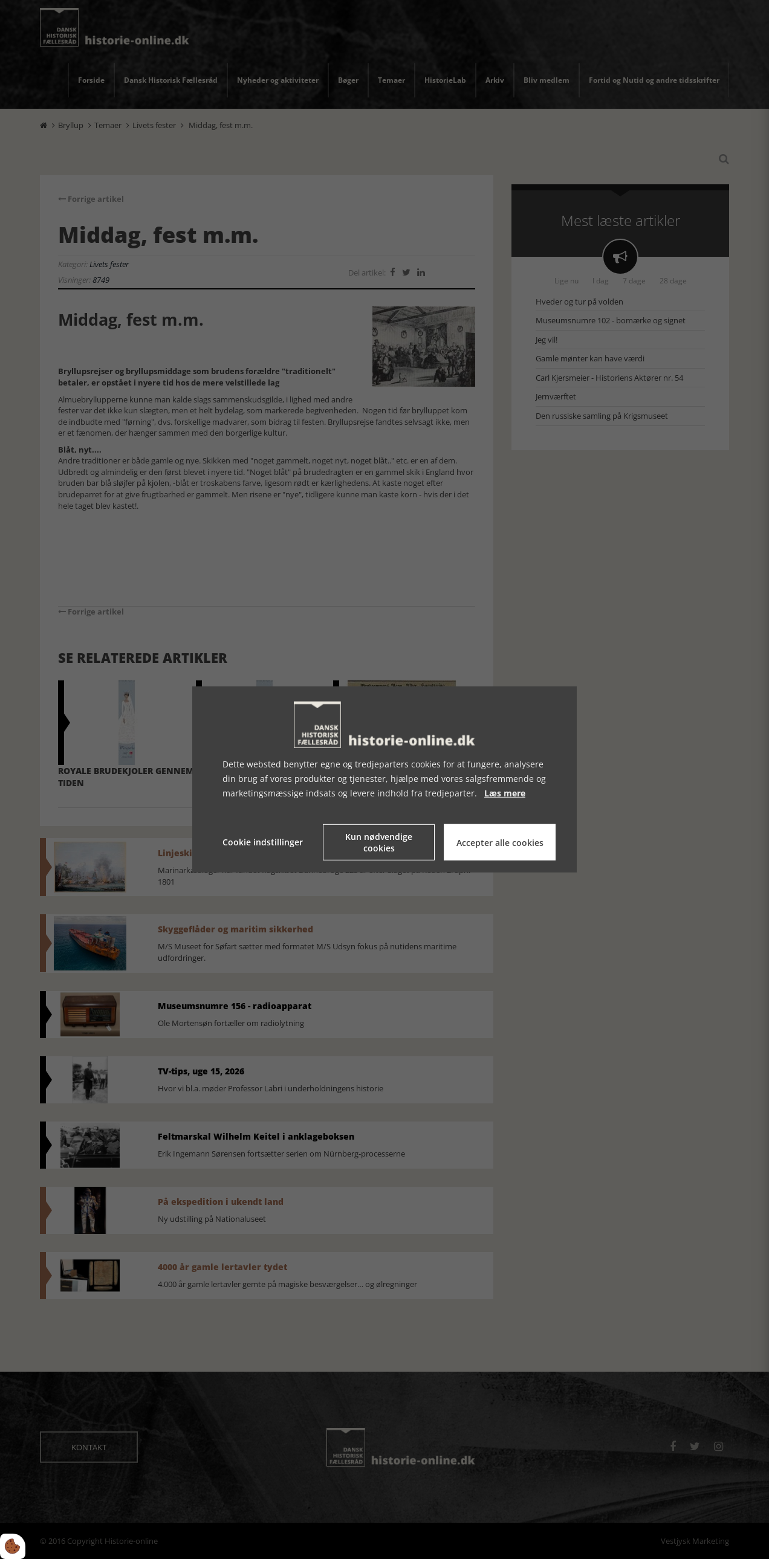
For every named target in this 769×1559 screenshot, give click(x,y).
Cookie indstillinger (262, 842)
